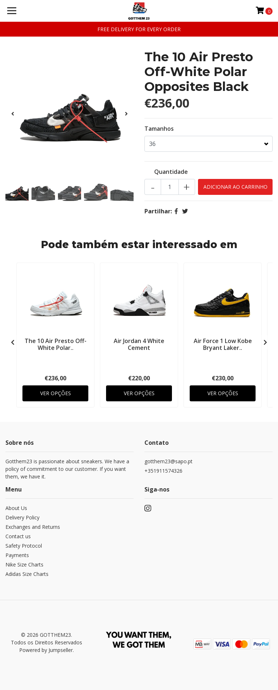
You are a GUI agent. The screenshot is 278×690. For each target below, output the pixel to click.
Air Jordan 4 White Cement (139, 344)
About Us (16, 508)
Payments (17, 555)
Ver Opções (55, 393)
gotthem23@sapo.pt (168, 461)
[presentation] (12, 113)
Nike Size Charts (24, 564)
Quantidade (171, 172)
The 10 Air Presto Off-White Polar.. (56, 344)
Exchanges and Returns (32, 526)
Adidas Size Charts (27, 573)
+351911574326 (163, 470)
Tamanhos (159, 129)
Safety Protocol (23, 545)
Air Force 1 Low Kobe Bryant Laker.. (223, 344)
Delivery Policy (22, 517)
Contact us (18, 536)
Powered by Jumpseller (46, 650)
